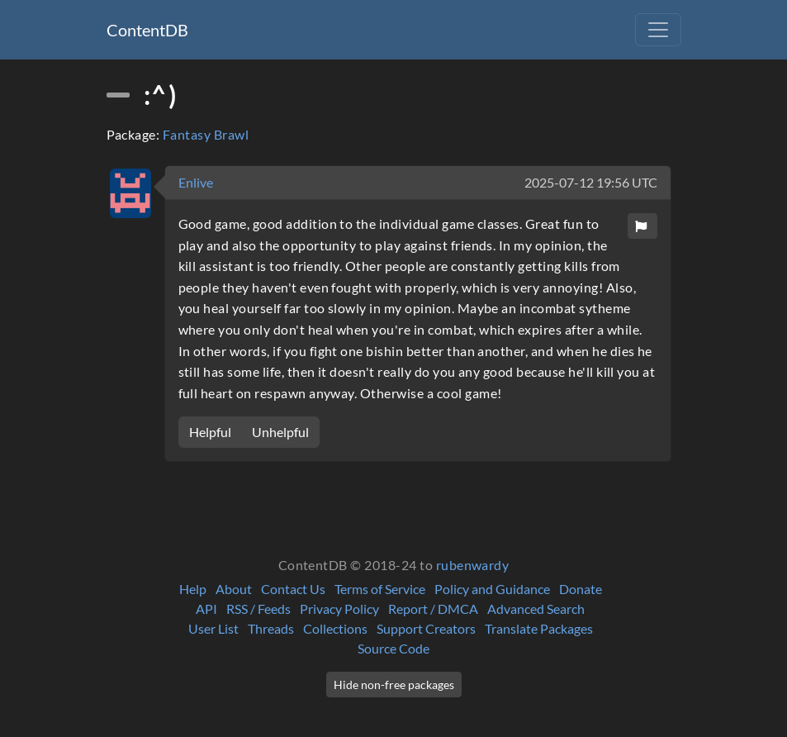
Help (192, 589)
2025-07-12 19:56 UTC (590, 182)
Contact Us (293, 589)
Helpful (210, 432)
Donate (580, 589)
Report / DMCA (433, 608)
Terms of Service (379, 589)
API (206, 608)
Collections (335, 628)
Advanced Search (536, 608)
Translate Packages (539, 628)
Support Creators (426, 628)
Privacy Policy (339, 608)
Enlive (195, 182)
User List (213, 628)
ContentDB (147, 30)
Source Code (393, 648)
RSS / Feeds (258, 608)
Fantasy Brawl (206, 134)
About (234, 589)
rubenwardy (473, 565)
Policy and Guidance (492, 589)
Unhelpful (280, 432)
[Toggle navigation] (658, 29)
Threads (271, 628)
